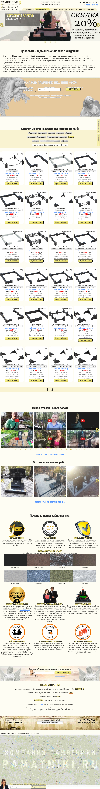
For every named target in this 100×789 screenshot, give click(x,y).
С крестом (60, 133)
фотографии (50, 501)
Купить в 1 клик (11, 184)
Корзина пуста (90, 5)
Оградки (36, 141)
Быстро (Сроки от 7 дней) (9, 7)
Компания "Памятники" (13, 719)
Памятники (32, 133)
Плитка (57, 141)
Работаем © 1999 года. (13, 722)
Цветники (63, 137)
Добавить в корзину (12, 173)
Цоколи (71, 137)
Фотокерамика (52, 137)
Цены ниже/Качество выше (10, 5)
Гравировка (41, 137)
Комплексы (31, 137)
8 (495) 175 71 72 (89, 2)
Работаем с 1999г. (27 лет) (9, 9)
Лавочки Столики (47, 141)
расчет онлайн (25, 610)
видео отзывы (50, 454)
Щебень (65, 141)
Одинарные (42, 133)
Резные (68, 133)
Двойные (51, 133)
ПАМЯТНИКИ (9, 2)
